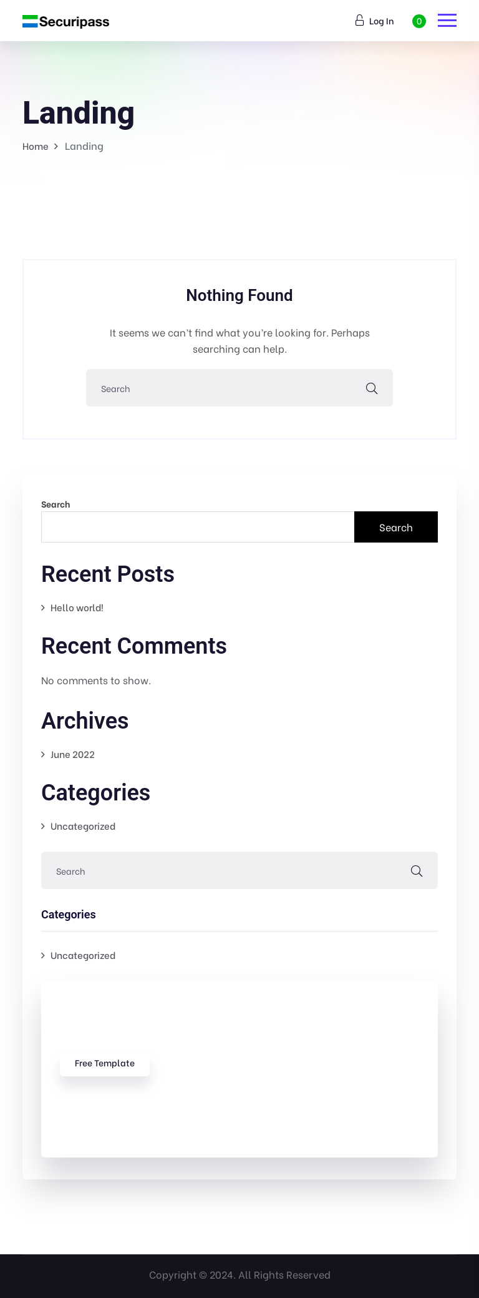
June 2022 (73, 753)
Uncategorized (83, 825)
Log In (375, 20)
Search (55, 503)
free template (105, 1062)
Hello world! (77, 607)
